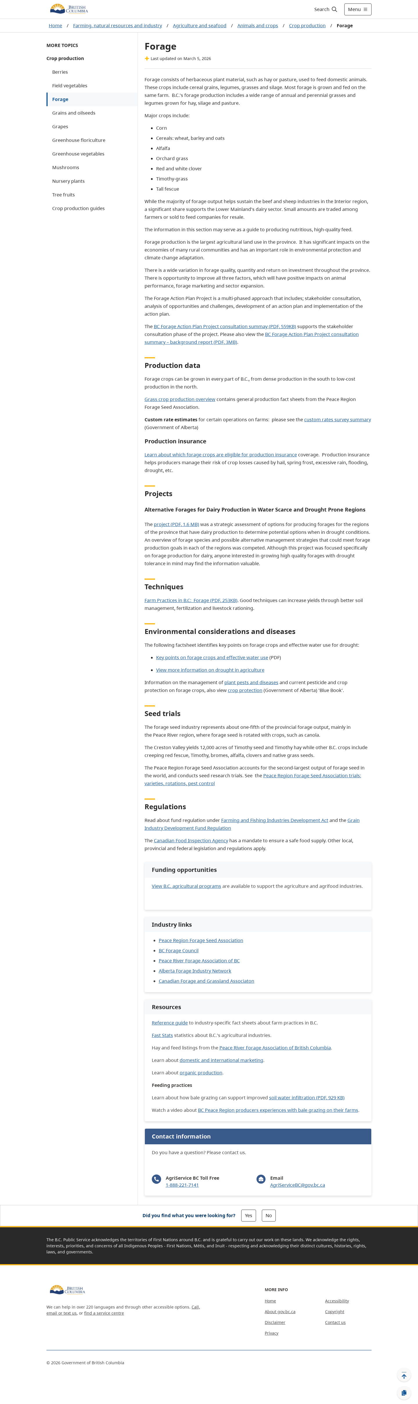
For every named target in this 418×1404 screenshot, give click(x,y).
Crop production (307, 25)
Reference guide (170, 1023)
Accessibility (337, 1301)
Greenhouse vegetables (78, 154)
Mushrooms (65, 167)
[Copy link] (404, 1393)
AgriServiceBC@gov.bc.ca (297, 1185)
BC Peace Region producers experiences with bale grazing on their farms (278, 1110)
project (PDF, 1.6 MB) (176, 524)
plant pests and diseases (251, 682)
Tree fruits (63, 194)
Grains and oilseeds (74, 113)
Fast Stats (162, 1035)
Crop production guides (78, 208)
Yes (248, 1215)
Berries (60, 72)
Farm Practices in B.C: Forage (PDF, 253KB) (191, 600)
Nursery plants (68, 181)
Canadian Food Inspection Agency (191, 840)
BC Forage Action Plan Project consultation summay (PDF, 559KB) (225, 326)
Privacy (271, 1333)
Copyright (334, 1311)
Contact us (335, 1322)
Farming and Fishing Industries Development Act (274, 820)
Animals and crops (257, 25)
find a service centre (104, 1313)
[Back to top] (404, 1375)
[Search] (326, 9)
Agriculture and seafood (199, 25)
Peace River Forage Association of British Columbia (275, 1048)
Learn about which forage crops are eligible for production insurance (221, 454)
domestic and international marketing (221, 1060)
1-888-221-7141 (182, 1185)
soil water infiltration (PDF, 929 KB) (307, 1097)
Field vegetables (69, 85)
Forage (60, 99)
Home (55, 25)
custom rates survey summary (337, 419)
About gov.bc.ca (280, 1311)
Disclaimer (275, 1322)
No (269, 1215)
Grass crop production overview (180, 399)
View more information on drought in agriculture (210, 670)
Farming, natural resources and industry (117, 25)
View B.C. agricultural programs (186, 886)
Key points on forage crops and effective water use (212, 657)
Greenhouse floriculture (78, 140)
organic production (201, 1072)
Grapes (60, 126)
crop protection (245, 690)
